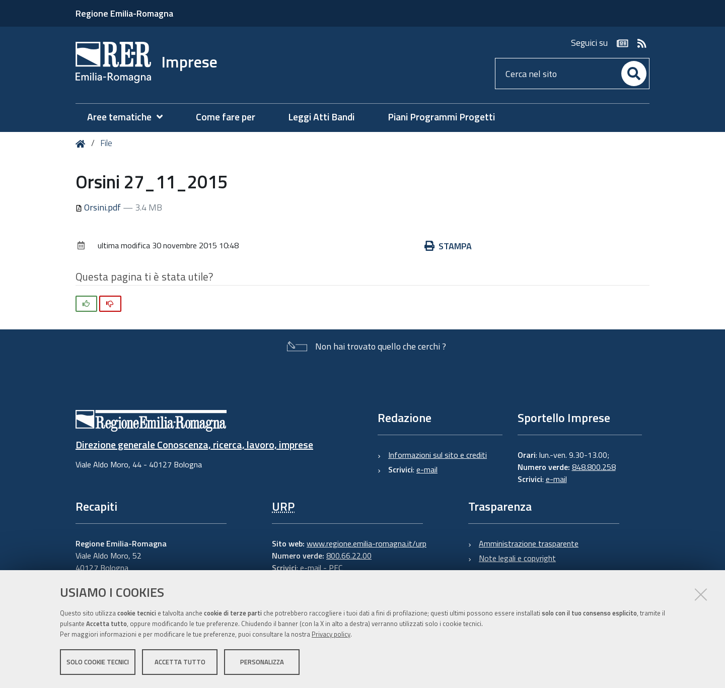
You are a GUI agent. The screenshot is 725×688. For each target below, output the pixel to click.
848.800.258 (594, 467)
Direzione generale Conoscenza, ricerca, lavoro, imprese (194, 444)
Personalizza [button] (262, 662)
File (106, 143)
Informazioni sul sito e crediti (437, 455)
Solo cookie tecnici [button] (97, 662)
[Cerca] (633, 73)
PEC (335, 568)
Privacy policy (331, 634)
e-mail (427, 469)
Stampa (448, 246)
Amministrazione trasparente (528, 543)
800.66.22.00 (349, 555)
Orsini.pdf (99, 207)
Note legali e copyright (517, 558)
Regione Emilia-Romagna (124, 13)
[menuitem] (130, 117)
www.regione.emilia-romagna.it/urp (366, 543)
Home (82, 144)
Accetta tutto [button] (180, 662)
